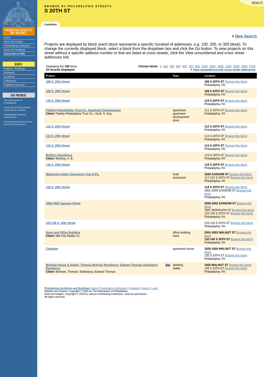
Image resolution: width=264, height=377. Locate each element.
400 (184, 66)
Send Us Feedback (14, 49)
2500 (236, 66)
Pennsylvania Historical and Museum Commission (18, 123)
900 (197, 66)
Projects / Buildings (14, 68)
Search (146, 288)
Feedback (134, 288)
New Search (246, 36)
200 (171, 66)
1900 (220, 66)
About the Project (13, 41)
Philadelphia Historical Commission (15, 115)
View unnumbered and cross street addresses (224, 69)
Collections (10, 80)
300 (178, 66)
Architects (9, 72)
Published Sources (14, 84)
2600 (244, 66)
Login (155, 288)
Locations (9, 76)
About (94, 288)
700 (191, 66)
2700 (252, 66)
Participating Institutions (17, 45)
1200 (204, 66)
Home (7, 37)
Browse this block (236, 81)
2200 (228, 66)
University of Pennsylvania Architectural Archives (17, 108)
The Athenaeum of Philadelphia (13, 101)
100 (165, 66)
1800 (212, 66)
